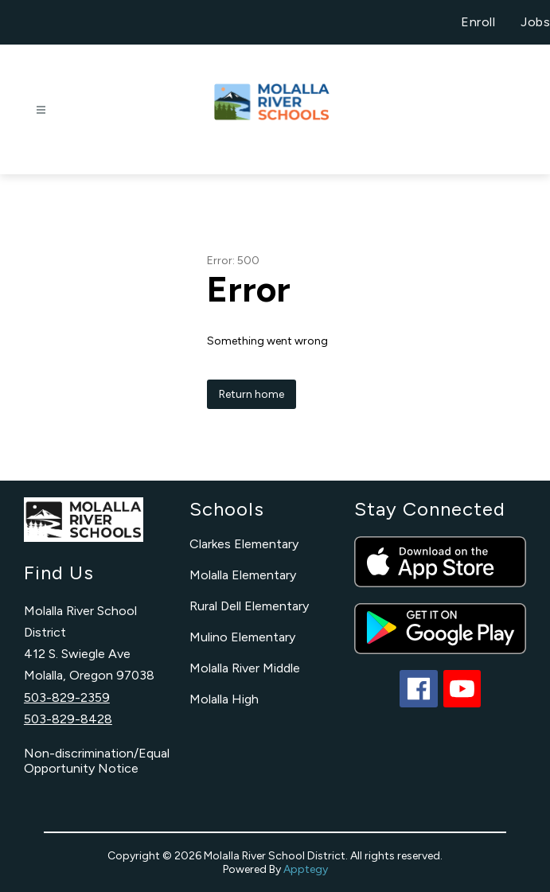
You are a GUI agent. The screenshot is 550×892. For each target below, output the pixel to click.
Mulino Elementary (242, 637)
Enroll (478, 21)
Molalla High (224, 699)
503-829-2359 (67, 697)
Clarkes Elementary (243, 543)
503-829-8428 (68, 718)
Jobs (535, 21)
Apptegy (305, 869)
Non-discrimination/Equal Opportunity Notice (97, 761)
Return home (251, 394)
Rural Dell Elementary (249, 605)
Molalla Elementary (242, 574)
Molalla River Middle (244, 668)
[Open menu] (41, 110)
